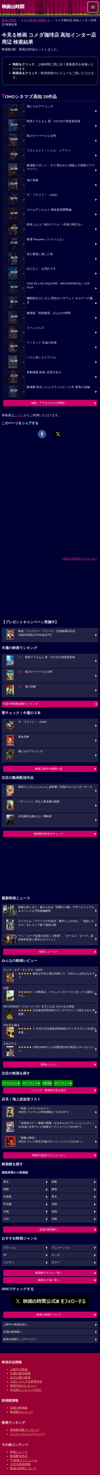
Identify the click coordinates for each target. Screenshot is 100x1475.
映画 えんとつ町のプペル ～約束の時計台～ (55, 224)
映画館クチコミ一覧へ (48, 1272)
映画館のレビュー (21, 1412)
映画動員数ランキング (24, 1429)
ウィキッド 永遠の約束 (42, 342)
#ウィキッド (30, 1083)
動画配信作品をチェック (49, 833)
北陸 (54, 1204)
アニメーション (61, 1247)
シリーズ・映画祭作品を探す (48, 1090)
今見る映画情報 (20, 1464)
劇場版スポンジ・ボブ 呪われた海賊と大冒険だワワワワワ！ (61, 167)
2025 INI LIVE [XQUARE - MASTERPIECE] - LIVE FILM (58, 285)
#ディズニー (61, 1083)
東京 (6, 1181)
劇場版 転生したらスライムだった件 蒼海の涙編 (58, 387)
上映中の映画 (19, 1369)
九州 (6, 1218)
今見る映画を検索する (35, 20)
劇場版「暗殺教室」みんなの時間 (49, 313)
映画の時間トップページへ (19, 1339)
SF (5, 1255)
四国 (54, 1211)
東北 (54, 1196)
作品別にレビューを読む (26, 1389)
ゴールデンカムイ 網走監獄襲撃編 (49, 209)
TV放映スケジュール (23, 1460)
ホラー (56, 1262)
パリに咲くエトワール (41, 357)
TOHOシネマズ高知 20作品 (29, 96)
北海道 (7, 1196)
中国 (6, 1211)
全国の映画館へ (48, 1229)
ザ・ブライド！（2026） (43, 194)
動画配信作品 (19, 1456)
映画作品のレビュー (23, 1385)
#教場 (46, 1083)
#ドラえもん (10, 1083)
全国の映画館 (19, 1407)
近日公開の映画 (20, 1377)
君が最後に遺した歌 (40, 254)
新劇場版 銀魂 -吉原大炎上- (44, 372)
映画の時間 (9, 20)
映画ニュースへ (48, 951)
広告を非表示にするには (79, 558)
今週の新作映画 (20, 1373)
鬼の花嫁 (32, 180)
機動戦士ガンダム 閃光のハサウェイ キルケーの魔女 (60, 300)
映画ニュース (19, 1452)
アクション (10, 1247)
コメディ (8, 1262)
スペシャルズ (35, 327)
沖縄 (54, 1218)
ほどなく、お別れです (41, 268)
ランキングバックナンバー (27, 1434)
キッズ (56, 1255)
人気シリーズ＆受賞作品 (26, 1381)
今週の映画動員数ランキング (20, 703)
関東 (54, 1181)
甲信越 (7, 1204)
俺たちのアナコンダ (40, 106)
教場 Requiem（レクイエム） (46, 239)
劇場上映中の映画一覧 (48, 768)
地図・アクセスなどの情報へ (48, 402)
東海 (54, 1189)
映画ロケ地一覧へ (49, 1280)
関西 (6, 1189)
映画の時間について (49, 1314)
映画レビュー (49, 1064)
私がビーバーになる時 (41, 135)
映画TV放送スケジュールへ (49, 1155)
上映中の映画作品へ (15, 1324)
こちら (19, 415)
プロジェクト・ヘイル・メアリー (49, 150)
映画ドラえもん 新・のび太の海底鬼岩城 (53, 121)
